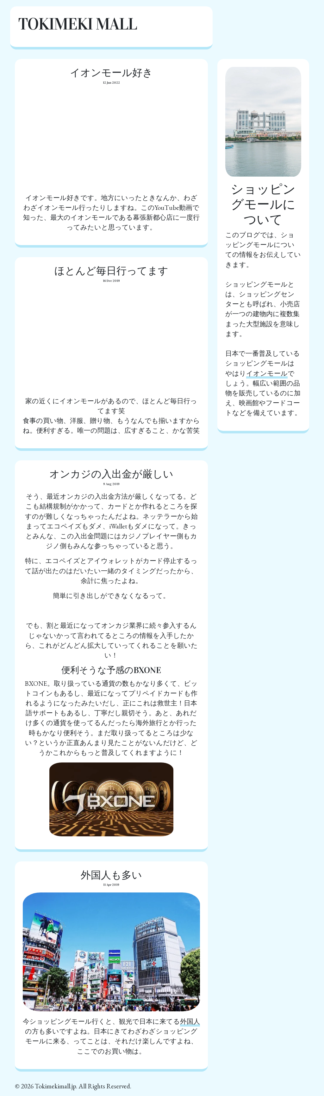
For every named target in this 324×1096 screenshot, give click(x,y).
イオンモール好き (111, 73)
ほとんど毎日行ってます (111, 271)
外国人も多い (111, 875)
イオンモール (267, 373)
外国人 (190, 1021)
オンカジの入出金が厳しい (111, 474)
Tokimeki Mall (77, 24)
